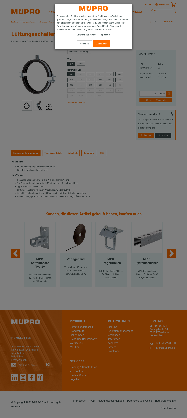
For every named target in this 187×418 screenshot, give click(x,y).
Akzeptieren (101, 44)
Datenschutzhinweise (86, 35)
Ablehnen (84, 44)
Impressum (105, 35)
